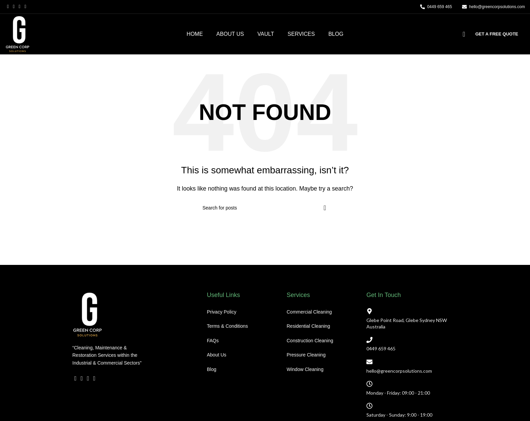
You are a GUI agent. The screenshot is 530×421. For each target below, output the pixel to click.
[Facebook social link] (8, 6)
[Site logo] (17, 33)
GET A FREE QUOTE (496, 33)
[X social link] (14, 6)
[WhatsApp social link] (100, 395)
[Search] (461, 34)
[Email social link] (19, 6)
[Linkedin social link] (94, 395)
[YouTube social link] (25, 6)
